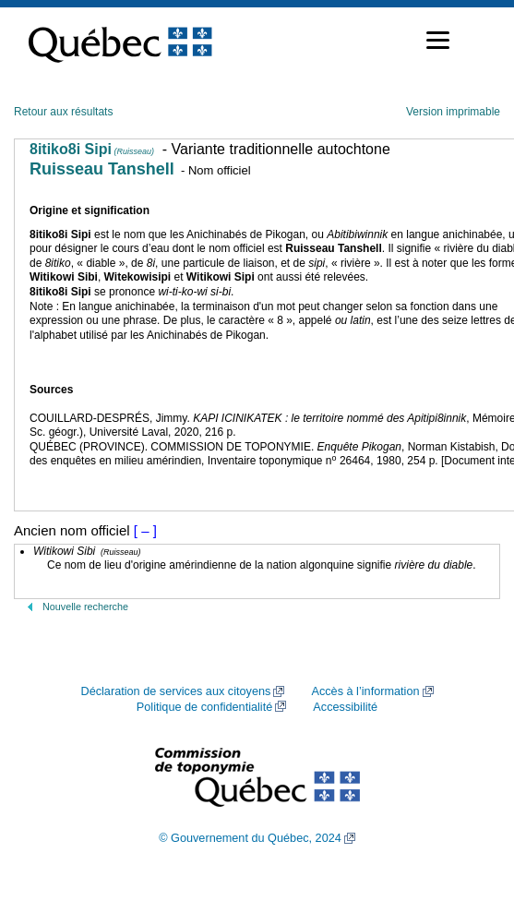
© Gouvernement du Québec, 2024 (250, 838)
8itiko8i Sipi (92, 149)
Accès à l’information (365, 691)
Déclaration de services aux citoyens (175, 691)
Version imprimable (453, 111)
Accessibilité (345, 707)
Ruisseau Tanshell (102, 169)
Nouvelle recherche (85, 606)
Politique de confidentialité (204, 707)
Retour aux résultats (63, 111)
